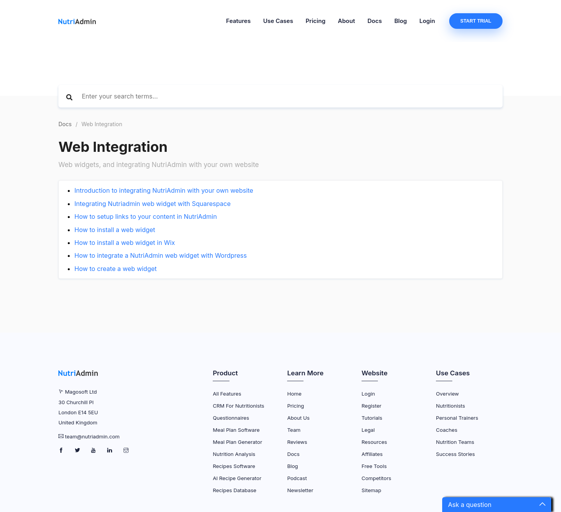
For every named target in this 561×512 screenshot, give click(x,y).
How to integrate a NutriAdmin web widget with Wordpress (160, 255)
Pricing (315, 21)
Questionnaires (231, 418)
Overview (447, 394)
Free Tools (374, 466)
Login (427, 21)
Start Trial (475, 21)
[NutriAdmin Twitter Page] (78, 450)
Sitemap (371, 490)
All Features (227, 394)
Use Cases (278, 21)
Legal (368, 430)
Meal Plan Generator (237, 442)
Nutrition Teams (455, 442)
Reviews (297, 442)
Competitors (376, 478)
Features (238, 21)
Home (294, 394)
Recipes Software (234, 466)
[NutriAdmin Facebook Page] (61, 450)
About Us (298, 418)
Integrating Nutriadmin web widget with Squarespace (152, 204)
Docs (374, 21)
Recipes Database (234, 490)
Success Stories (455, 454)
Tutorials (372, 418)
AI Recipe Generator (237, 478)
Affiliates (372, 454)
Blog (400, 21)
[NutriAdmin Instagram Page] (126, 450)
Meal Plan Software (236, 430)
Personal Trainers (457, 418)
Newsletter (300, 490)
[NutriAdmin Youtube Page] (94, 450)
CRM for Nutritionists (238, 406)
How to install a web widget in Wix (124, 242)
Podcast (297, 478)
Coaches (446, 430)
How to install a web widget (114, 230)
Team (293, 430)
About (346, 21)
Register (371, 406)
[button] (496, 504)
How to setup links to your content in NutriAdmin (145, 216)
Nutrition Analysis (234, 454)
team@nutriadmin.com (92, 436)
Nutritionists (450, 406)
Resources (374, 442)
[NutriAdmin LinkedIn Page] (110, 450)
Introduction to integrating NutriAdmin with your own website (163, 190)
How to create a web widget (115, 269)
